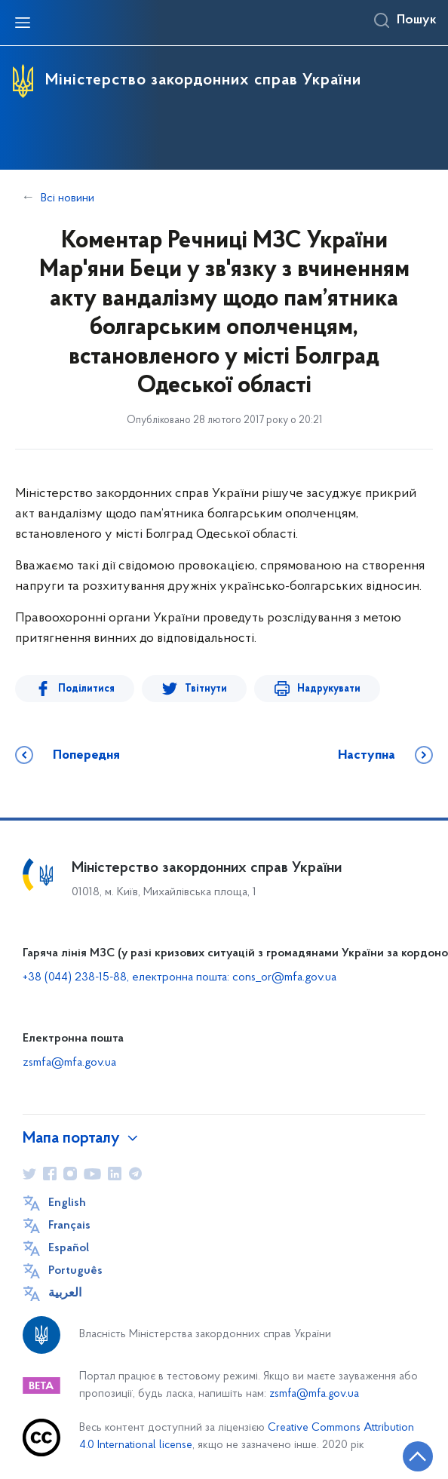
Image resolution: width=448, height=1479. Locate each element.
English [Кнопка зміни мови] (67, 1203)
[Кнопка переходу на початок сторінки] (418, 1456)
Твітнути (191, 689)
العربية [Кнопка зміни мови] (64, 1293)
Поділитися (81, 689)
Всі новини (67, 198)
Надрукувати (304, 689)
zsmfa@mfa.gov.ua (69, 1063)
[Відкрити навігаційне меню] (22, 22)
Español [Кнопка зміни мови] (68, 1248)
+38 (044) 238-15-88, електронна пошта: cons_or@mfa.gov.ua (179, 977)
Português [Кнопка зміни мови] (75, 1271)
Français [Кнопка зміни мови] (69, 1226)
